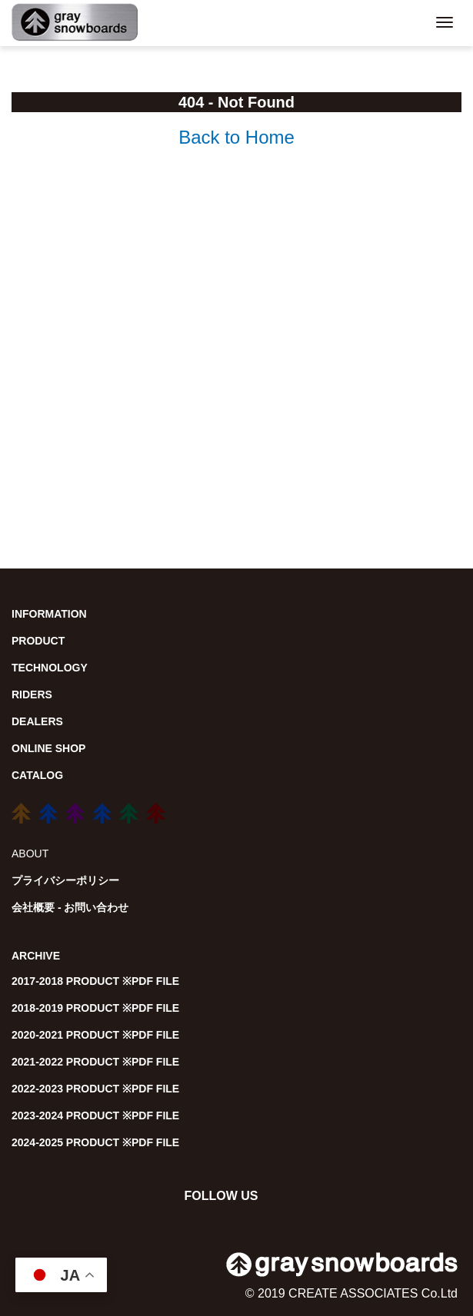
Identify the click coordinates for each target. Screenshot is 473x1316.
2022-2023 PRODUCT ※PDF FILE (95, 1088)
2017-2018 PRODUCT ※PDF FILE (95, 981)
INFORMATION (49, 614)
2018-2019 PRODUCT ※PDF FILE (95, 1008)
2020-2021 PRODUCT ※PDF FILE (95, 1035)
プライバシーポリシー (65, 880)
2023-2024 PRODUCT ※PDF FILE (95, 1115)
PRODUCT (38, 641)
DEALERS (37, 721)
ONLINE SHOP (48, 748)
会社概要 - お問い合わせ (70, 907)
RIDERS (32, 694)
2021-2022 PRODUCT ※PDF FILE (95, 1062)
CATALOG (37, 775)
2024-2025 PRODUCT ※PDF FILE (95, 1142)
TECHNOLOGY (50, 667)
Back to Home (236, 137)
